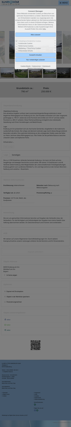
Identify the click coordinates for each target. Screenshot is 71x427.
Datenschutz (36, 66)
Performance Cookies (25, 46)
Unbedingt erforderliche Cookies (29, 41)
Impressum (46, 66)
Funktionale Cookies (25, 43)
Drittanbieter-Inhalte (25, 51)
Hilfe (44, 29)
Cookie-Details (26, 66)
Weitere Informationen (35, 68)
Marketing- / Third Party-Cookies (29, 48)
